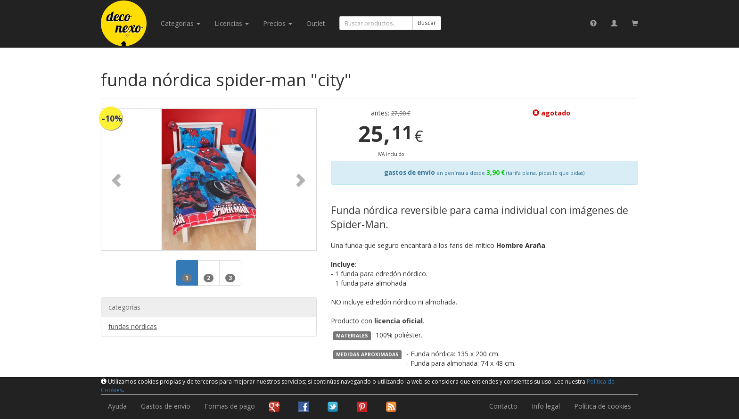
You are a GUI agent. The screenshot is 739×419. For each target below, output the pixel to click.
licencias (231, 23)
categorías (180, 23)
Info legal (546, 406)
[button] (117, 179)
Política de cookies (602, 406)
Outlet (315, 23)
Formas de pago (230, 406)
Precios (277, 23)
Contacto (503, 406)
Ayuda (117, 406)
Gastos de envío (165, 406)
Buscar (427, 23)
